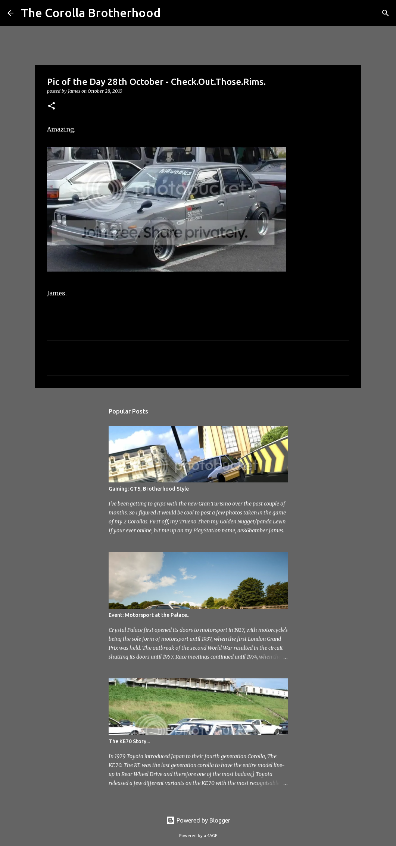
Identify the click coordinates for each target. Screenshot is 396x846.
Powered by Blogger (198, 820)
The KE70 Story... (129, 741)
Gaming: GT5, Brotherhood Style (149, 489)
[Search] (170, 13)
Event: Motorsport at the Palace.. (149, 615)
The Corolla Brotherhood (90, 12)
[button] (51, 106)
